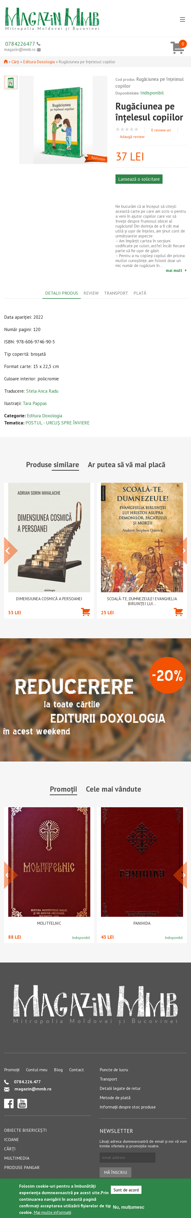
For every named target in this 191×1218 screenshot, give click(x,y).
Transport (108, 1079)
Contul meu (36, 1069)
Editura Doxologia (39, 61)
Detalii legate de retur (120, 1088)
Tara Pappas (35, 403)
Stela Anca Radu (42, 391)
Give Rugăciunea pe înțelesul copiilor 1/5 (117, 129)
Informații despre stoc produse (128, 1107)
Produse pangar (22, 1167)
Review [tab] (91, 293)
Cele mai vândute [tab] (113, 789)
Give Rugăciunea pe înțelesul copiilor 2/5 (122, 129)
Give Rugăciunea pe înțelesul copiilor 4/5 (131, 129)
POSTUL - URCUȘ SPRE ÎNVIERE (57, 423)
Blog (58, 1069)
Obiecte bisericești (25, 1130)
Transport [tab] (116, 293)
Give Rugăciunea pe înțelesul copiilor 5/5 (136, 129)
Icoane (11, 1139)
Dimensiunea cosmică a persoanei (49, 598)
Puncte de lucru (114, 1069)
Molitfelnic (49, 923)
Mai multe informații (52, 1212)
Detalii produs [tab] (61, 293)
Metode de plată (115, 1097)
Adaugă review (132, 136)
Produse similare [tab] (52, 464)
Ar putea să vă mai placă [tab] (126, 464)
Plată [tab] (140, 293)
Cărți (15, 61)
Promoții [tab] (63, 789)
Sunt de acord (126, 1190)
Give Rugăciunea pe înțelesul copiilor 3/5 (127, 129)
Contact (76, 1069)
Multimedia (16, 1158)
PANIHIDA (142, 923)
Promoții (11, 1069)
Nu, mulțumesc (128, 1207)
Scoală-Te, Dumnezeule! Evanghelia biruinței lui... (142, 601)
